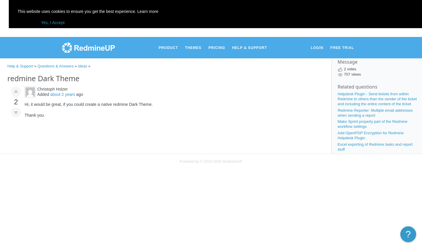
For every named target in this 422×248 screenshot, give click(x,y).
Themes (193, 48)
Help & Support (249, 48)
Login (317, 48)
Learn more (148, 11)
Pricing (216, 48)
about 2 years (62, 94)
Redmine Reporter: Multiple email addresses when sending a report (375, 113)
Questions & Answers (56, 66)
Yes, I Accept (52, 22)
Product (168, 48)
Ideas (82, 66)
